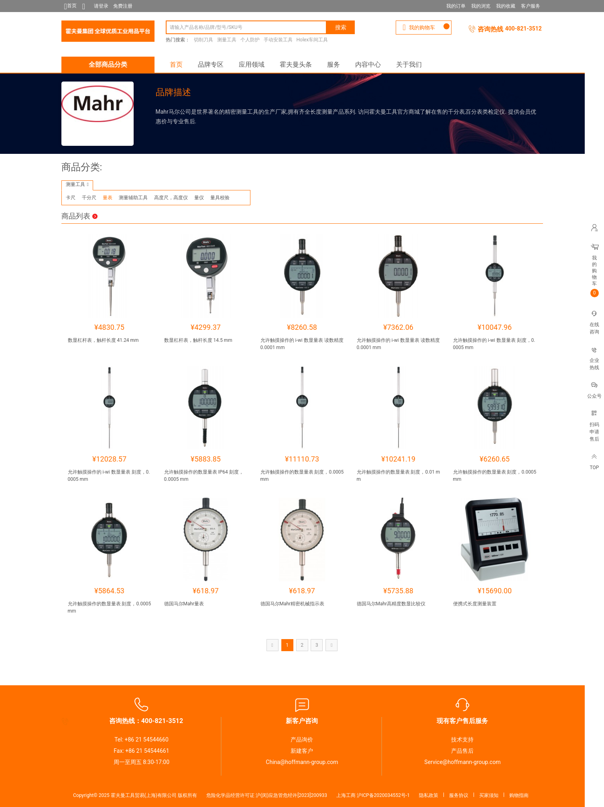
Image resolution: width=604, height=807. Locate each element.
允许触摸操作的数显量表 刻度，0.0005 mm (302, 475)
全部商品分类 (108, 64)
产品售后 (462, 751)
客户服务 (530, 6)
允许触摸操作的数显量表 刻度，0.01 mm (398, 475)
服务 (333, 64)
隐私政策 (428, 795)
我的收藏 (505, 6)
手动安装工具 (278, 40)
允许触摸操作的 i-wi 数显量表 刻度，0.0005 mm (494, 343)
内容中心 (368, 64)
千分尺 (89, 197)
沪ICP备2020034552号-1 (383, 795)
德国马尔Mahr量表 (184, 604)
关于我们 (409, 64)
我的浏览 (480, 6)
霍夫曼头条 (296, 64)
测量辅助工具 (133, 197)
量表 (107, 197)
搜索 (340, 27)
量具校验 (220, 197)
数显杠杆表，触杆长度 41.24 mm (103, 340)
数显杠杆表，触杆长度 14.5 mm (198, 340)
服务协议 (458, 795)
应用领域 (251, 64)
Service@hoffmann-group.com (462, 762)
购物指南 (519, 795)
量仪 (199, 197)
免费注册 (122, 6)
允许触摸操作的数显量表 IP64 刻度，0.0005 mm (204, 475)
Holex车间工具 (312, 40)
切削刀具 (203, 40)
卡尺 (70, 197)
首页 (176, 64)
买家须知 (488, 795)
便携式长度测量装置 (474, 604)
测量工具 (226, 40)
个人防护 (250, 40)
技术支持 (462, 739)
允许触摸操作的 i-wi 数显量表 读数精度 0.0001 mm (302, 343)
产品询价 (302, 739)
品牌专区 (211, 64)
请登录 (101, 6)
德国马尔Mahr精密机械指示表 (292, 604)
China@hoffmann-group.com (302, 762)
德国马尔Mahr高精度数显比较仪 (391, 604)
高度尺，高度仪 (171, 197)
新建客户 (302, 751)
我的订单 (456, 6)
